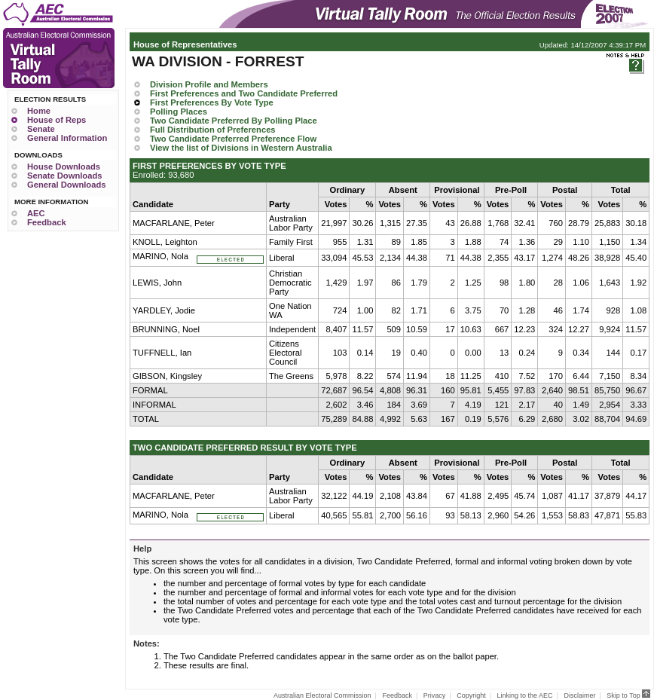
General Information (67, 137)
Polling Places (178, 111)
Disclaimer (579, 695)
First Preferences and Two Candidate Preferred (244, 93)
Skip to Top (628, 695)
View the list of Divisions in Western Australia (241, 147)
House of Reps (56, 119)
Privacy (434, 695)
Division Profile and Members (209, 84)
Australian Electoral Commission (322, 695)
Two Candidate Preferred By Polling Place (233, 120)
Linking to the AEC (525, 695)
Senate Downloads (64, 175)
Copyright (471, 695)
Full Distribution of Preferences (213, 129)
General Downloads (66, 184)
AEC (36, 213)
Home (38, 110)
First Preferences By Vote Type (212, 102)
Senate (41, 128)
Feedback (46, 222)
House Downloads (63, 166)
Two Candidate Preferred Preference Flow (233, 138)
